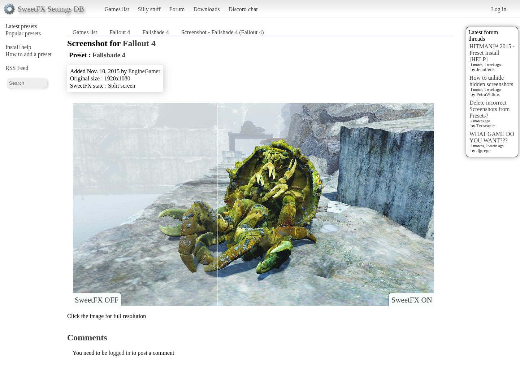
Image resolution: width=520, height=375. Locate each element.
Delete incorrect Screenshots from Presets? (489, 109)
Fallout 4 (119, 32)
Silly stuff (149, 9)
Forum (177, 9)
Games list (117, 9)
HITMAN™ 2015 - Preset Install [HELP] (492, 52)
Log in (498, 9)
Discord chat (242, 9)
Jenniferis (485, 69)
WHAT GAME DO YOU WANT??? (491, 137)
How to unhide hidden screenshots (491, 81)
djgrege (483, 150)
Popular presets (23, 33)
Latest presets (21, 26)
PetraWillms (487, 94)
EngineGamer (144, 71)
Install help (18, 47)
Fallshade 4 (155, 32)
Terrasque (485, 125)
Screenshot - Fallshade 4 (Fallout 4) (222, 32)
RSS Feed (17, 68)
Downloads (206, 9)
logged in (119, 353)
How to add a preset (28, 54)
